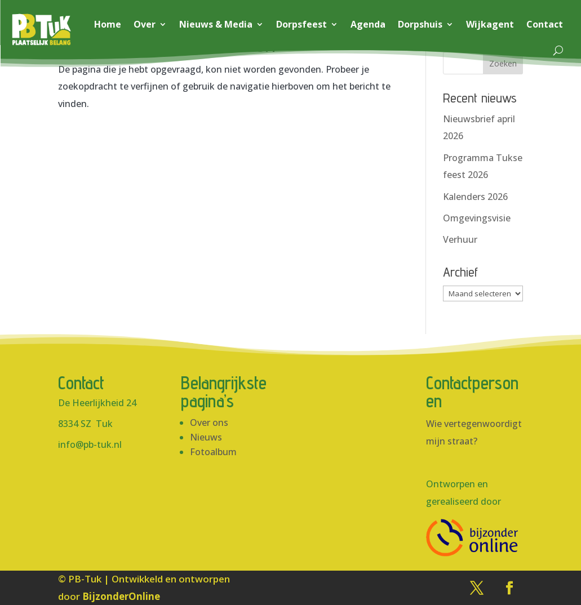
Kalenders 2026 (475, 196)
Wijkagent (490, 24)
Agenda (368, 24)
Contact (544, 24)
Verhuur (460, 239)
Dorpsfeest (301, 24)
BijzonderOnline (121, 596)
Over (145, 24)
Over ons (209, 422)
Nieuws (206, 437)
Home (107, 24)
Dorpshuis (420, 24)
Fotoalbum (213, 452)
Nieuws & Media (215, 24)
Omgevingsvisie (477, 218)
